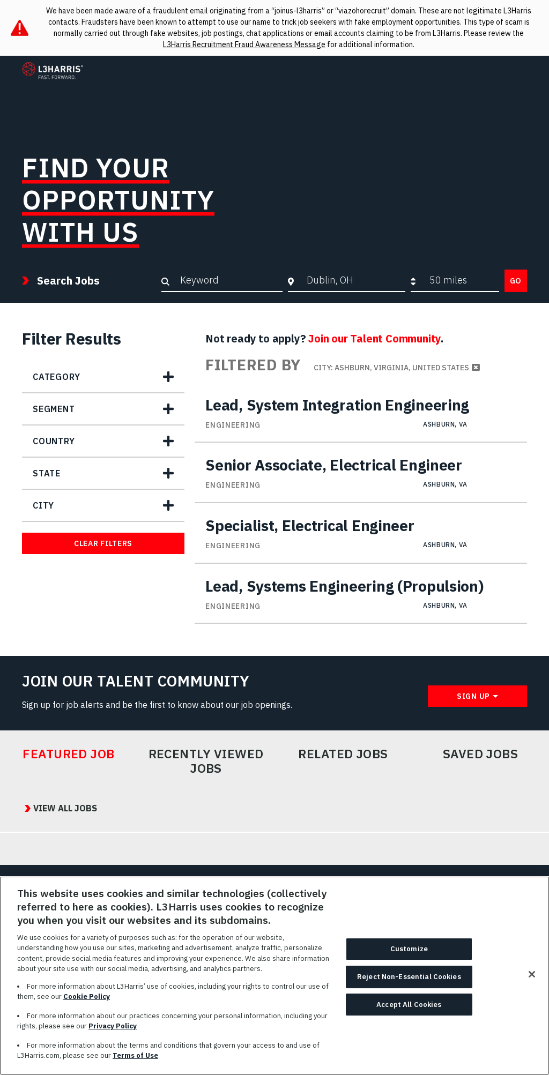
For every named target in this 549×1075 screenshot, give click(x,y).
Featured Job (69, 754)
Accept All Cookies (408, 1015)
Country (54, 441)
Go (516, 281)
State (47, 473)
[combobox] (353, 280)
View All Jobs (62, 808)
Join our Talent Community (374, 338)
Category (56, 376)
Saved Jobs (480, 754)
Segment (54, 409)
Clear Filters (103, 543)
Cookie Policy (86, 1008)
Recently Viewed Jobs (206, 761)
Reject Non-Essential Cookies (409, 987)
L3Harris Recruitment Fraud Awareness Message (244, 44)
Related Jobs (343, 754)
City (43, 505)
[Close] (532, 986)
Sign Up (473, 696)
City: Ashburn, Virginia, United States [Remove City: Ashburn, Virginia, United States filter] (391, 367)
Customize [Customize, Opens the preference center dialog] (409, 960)
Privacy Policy (112, 1037)
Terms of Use (135, 1067)
